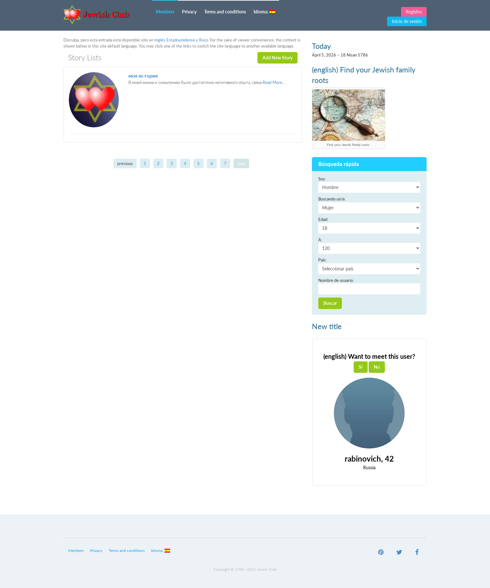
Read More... (274, 82)
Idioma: (264, 11)
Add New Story (277, 57)
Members (165, 11)
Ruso (203, 39)
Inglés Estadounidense (175, 39)
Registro (414, 11)
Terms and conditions (225, 11)
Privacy (189, 11)
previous (125, 163)
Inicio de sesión (407, 21)
